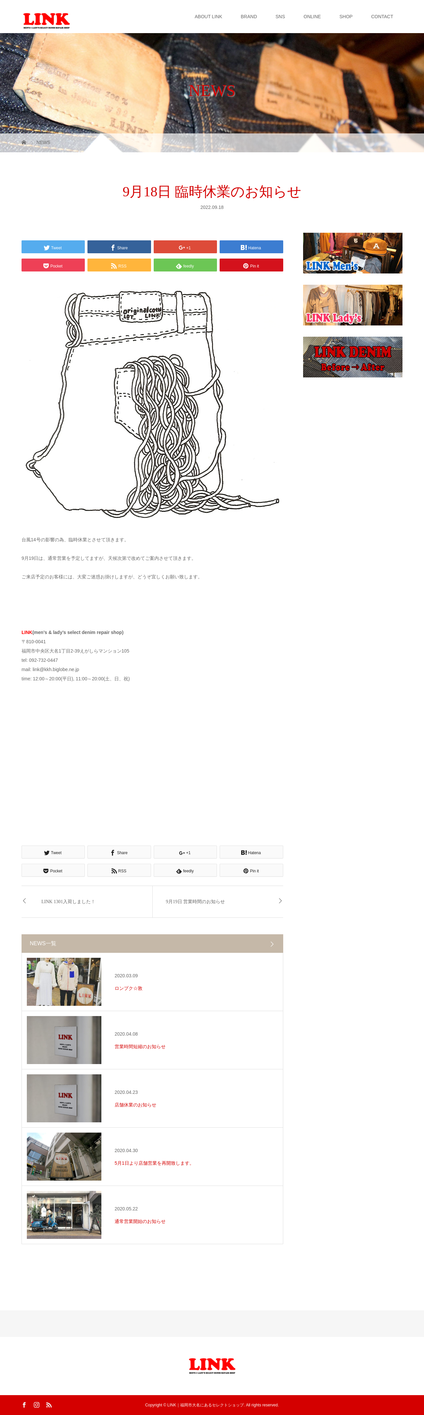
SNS (280, 16)
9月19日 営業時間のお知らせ (195, 901)
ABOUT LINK (208, 16)
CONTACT (382, 16)
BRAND (249, 16)
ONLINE (312, 16)
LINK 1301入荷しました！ (68, 901)
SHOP (346, 16)
